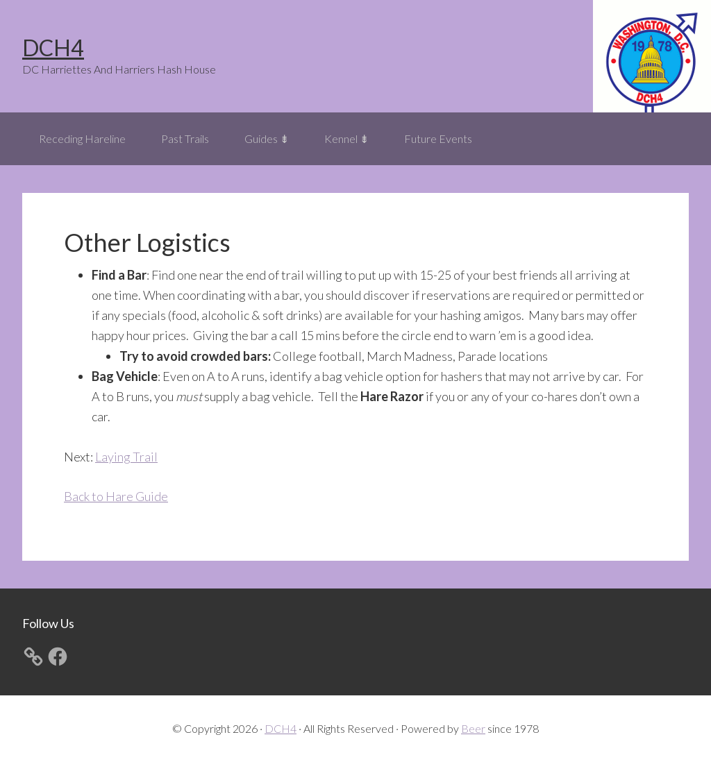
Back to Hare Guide (116, 496)
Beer (473, 728)
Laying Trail (126, 456)
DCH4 (53, 47)
